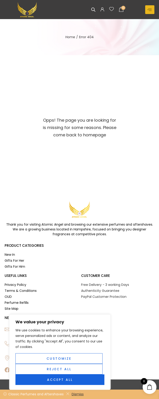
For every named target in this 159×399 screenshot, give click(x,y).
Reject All (59, 369)
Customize (59, 358)
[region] (60, 352)
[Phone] (7, 343)
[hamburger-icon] (149, 9)
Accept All (60, 379)
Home (70, 37)
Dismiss (75, 394)
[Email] (7, 329)
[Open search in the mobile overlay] (93, 9)
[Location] (7, 357)
